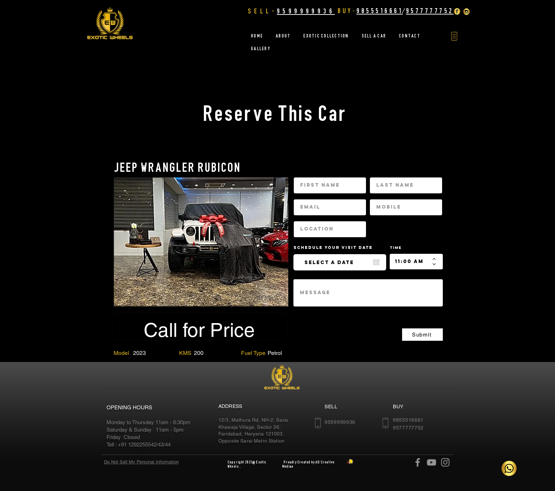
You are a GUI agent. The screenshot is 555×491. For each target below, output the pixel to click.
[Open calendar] (376, 262)
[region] (201, 241)
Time (396, 247)
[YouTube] (431, 462)
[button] (454, 36)
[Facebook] (417, 462)
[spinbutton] (411, 261)
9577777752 (430, 10)
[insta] (466, 11)
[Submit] (422, 334)
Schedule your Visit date (337, 247)
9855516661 (379, 10)
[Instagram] (445, 462)
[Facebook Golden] (456, 11)
